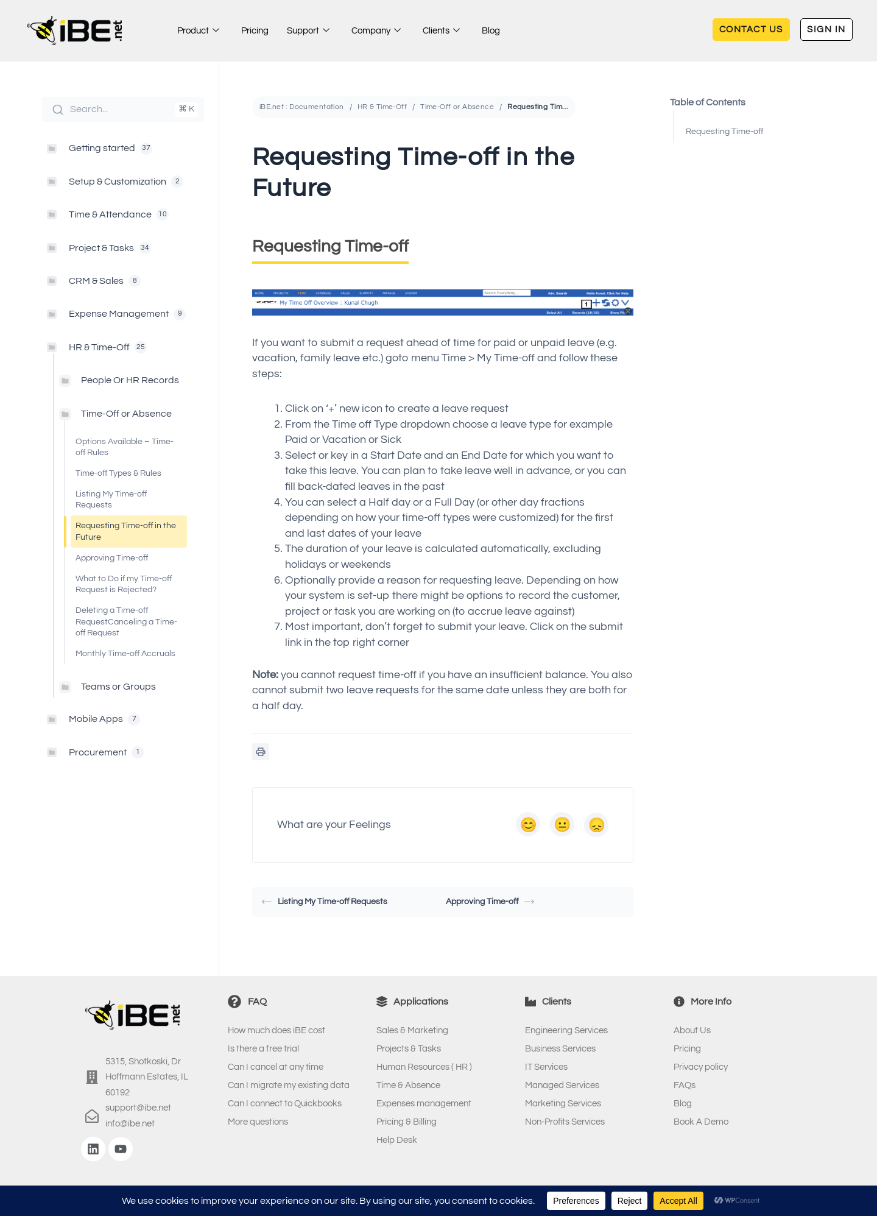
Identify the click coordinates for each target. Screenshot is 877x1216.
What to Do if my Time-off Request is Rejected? (124, 584)
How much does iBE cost (276, 1030)
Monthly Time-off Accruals (125, 653)
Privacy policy (701, 1067)
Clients (441, 31)
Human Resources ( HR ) (424, 1067)
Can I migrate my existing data (289, 1085)
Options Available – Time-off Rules (125, 447)
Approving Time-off (112, 558)
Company (376, 31)
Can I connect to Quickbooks (285, 1103)
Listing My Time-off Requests (111, 499)
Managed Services (562, 1085)
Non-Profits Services (565, 1121)
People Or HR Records (130, 380)
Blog (491, 30)
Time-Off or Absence (126, 414)
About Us (692, 1030)
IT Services (546, 1067)
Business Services (560, 1048)
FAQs (685, 1085)
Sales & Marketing (412, 1030)
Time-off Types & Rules (118, 473)
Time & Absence (408, 1085)
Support (308, 31)
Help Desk (396, 1140)
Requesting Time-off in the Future (126, 531)
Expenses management (423, 1103)
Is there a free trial (263, 1048)
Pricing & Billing (406, 1121)
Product (198, 31)
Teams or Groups (118, 686)
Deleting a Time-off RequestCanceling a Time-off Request (126, 621)
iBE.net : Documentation (301, 107)
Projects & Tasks (408, 1048)
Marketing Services (563, 1103)
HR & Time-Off (382, 107)
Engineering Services (566, 1030)
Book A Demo (701, 1121)
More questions (258, 1121)
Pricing (255, 30)
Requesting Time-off (724, 131)
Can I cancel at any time (275, 1067)
